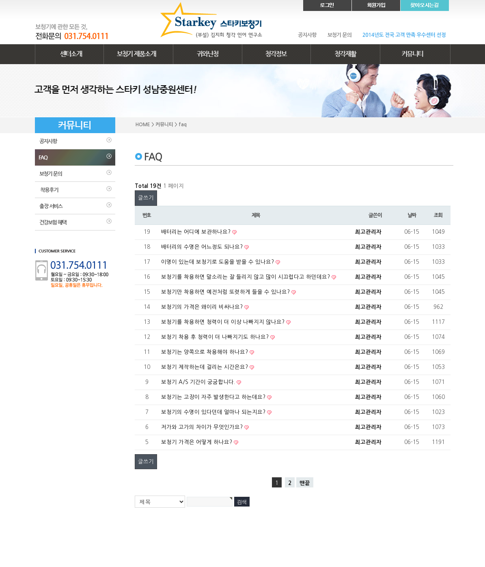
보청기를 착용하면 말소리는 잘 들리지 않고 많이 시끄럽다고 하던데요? (246, 277)
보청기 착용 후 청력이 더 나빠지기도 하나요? (215, 337)
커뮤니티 (415, 54)
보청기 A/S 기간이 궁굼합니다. (199, 382)
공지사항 (75, 141)
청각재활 (345, 54)
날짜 (411, 215)
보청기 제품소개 (138, 54)
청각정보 (276, 54)
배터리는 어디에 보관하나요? (196, 232)
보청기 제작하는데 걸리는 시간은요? (205, 367)
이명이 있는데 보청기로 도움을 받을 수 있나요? (218, 262)
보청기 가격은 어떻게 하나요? (197, 442)
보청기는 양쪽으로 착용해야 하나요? (205, 352)
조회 (438, 215)
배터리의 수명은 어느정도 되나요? (202, 247)
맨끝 (305, 483)
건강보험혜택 (75, 222)
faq (75, 157)
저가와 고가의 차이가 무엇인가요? (202, 427)
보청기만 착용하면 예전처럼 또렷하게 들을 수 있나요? (226, 292)
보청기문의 (75, 174)
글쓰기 (146, 197)
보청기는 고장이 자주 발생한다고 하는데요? (214, 397)
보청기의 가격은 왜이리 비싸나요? (202, 307)
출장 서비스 (75, 206)
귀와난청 (207, 54)
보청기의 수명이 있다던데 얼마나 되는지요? (214, 412)
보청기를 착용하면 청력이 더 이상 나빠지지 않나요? (223, 322)
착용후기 (75, 190)
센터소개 (69, 54)
